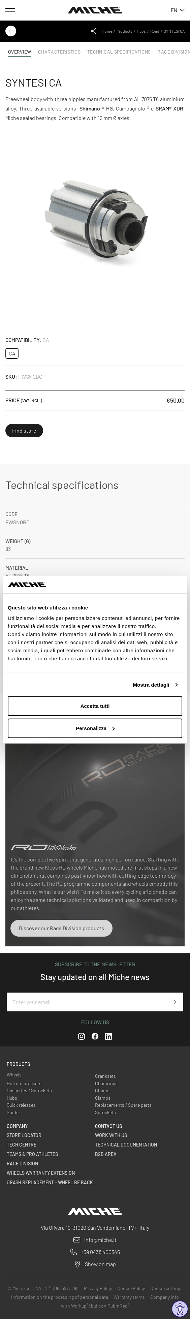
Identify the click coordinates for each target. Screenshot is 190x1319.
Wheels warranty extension (41, 1173)
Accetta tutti (95, 706)
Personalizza (95, 728)
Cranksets (105, 1076)
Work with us (111, 1135)
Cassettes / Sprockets (29, 1090)
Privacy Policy (98, 1288)
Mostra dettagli (151, 685)
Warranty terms (129, 1297)
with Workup (74, 1306)
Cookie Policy (131, 1288)
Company (17, 1126)
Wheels (14, 1074)
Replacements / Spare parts (123, 1105)
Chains (102, 1090)
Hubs (141, 31)
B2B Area (106, 1154)
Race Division (22, 1163)
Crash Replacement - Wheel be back (50, 1182)
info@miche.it (100, 1239)
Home (107, 31)
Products (124, 31)
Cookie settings (166, 1288)
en (178, 10)
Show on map (100, 1264)
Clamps (102, 1098)
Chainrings (106, 1083)
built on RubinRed (110, 1306)
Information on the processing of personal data (59, 1297)
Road (154, 31)
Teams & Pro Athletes (32, 1154)
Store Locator (24, 1135)
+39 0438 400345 (100, 1252)
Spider (13, 1112)
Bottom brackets (24, 1083)
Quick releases (21, 1105)
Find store (24, 430)
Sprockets (105, 1112)
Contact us (108, 1126)
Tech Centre (21, 1145)
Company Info (164, 1297)
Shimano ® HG (96, 108)
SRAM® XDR (169, 108)
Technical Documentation (126, 1145)
